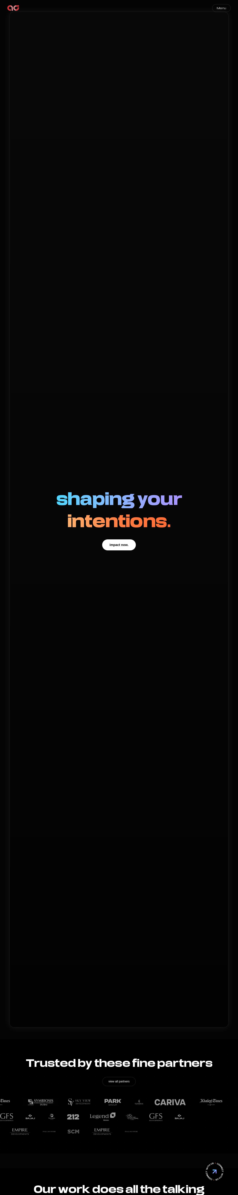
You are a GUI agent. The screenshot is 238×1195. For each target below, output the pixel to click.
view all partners (119, 1081)
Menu (221, 8)
